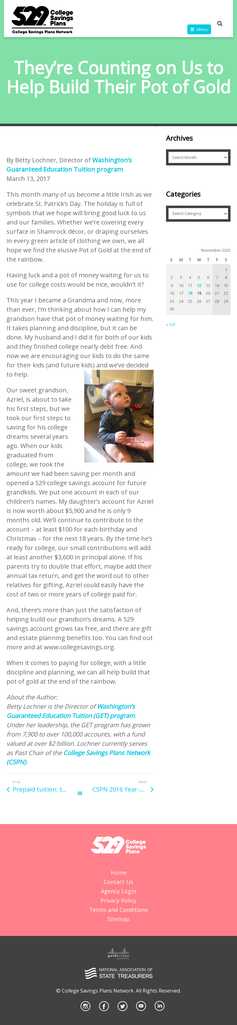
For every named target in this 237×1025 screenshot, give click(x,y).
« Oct (170, 324)
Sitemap (118, 919)
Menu (202, 29)
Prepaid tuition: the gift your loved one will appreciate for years (46, 789)
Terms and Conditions (118, 909)
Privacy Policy (118, 900)
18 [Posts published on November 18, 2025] (190, 293)
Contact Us (118, 882)
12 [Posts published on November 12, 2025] (199, 285)
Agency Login (118, 891)
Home (119, 872)
